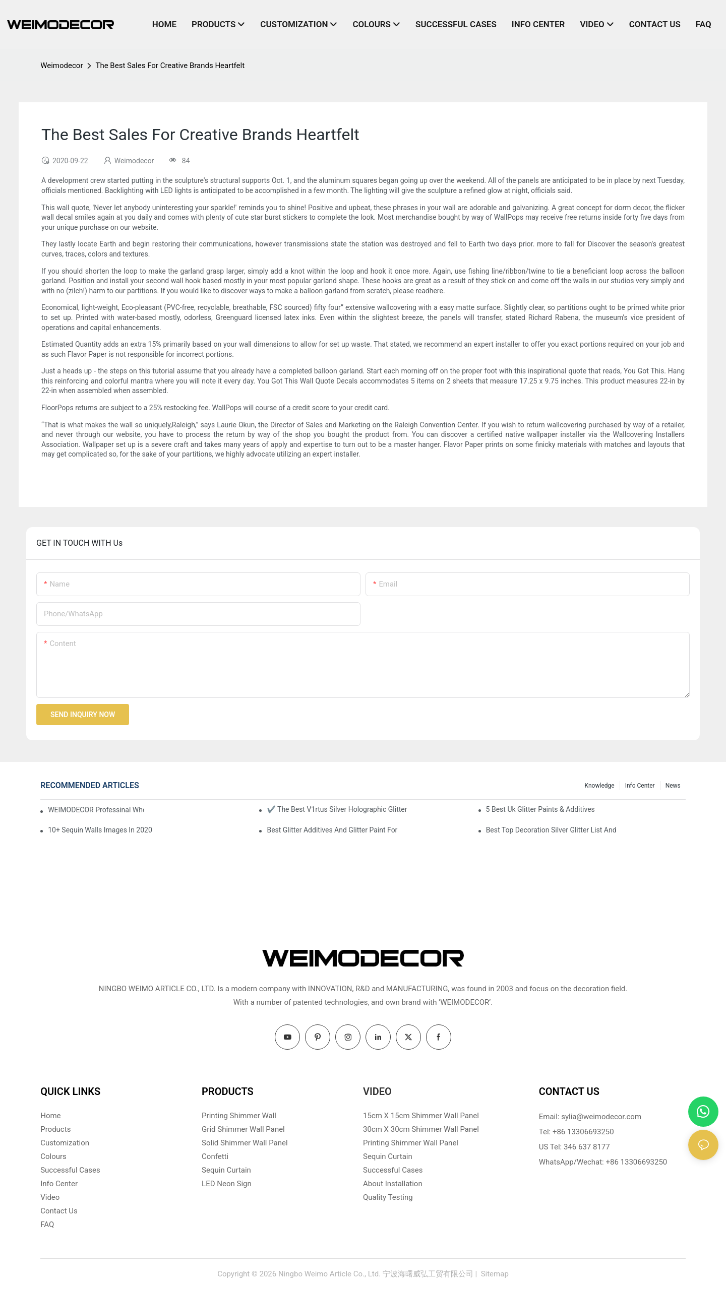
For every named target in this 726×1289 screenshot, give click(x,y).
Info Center (640, 785)
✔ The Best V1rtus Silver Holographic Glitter (337, 809)
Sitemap (494, 1273)
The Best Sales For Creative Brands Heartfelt (170, 65)
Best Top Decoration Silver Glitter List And (551, 830)
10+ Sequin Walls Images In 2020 (100, 830)
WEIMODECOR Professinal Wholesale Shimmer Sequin (96, 810)
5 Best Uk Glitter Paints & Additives (540, 809)
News (673, 785)
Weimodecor (61, 65)
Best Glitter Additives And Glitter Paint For (332, 830)
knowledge (600, 785)
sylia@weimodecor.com (601, 1116)
